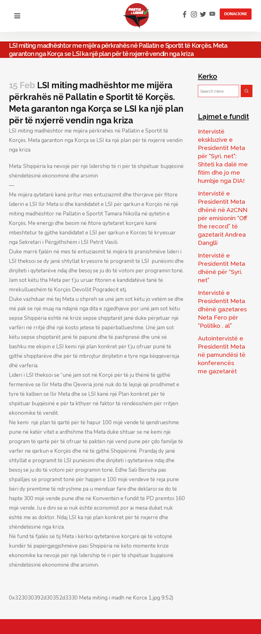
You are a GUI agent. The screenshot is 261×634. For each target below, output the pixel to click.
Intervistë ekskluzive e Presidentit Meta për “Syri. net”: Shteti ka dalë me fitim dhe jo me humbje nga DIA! (223, 156)
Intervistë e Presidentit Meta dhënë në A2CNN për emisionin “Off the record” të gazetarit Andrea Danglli (222, 218)
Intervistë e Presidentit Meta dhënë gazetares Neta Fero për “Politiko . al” (222, 309)
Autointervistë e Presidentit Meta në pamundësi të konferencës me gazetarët (221, 355)
